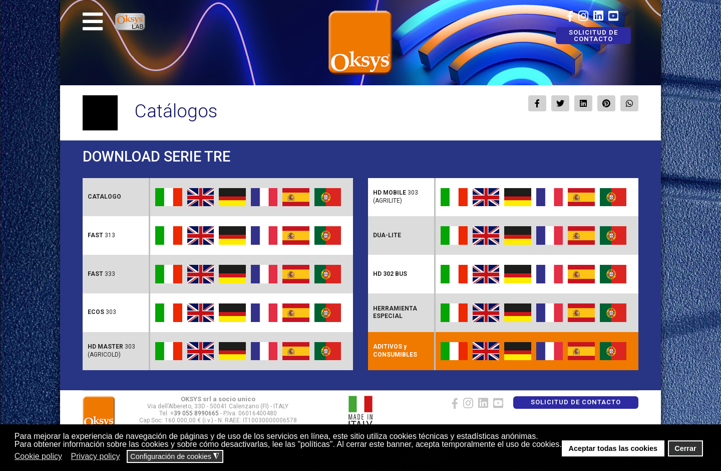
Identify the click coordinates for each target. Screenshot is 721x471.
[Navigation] (93, 21)
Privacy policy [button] (95, 456)
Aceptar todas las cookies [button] (613, 448)
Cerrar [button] (685, 448)
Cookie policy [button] (38, 456)
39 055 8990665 (196, 413)
